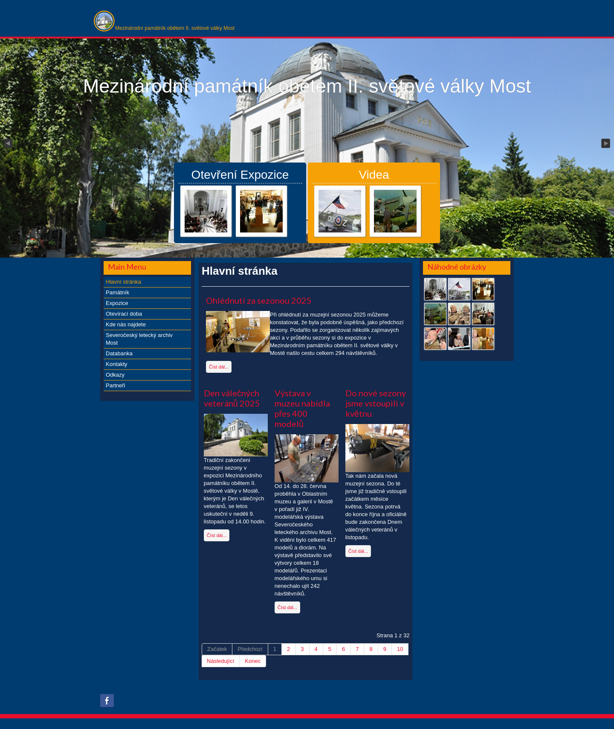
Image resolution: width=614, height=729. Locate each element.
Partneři (115, 385)
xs (227, 725)
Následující (220, 661)
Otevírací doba (124, 314)
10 (400, 649)
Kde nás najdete (126, 324)
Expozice (117, 303)
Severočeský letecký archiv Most (139, 339)
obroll (251, 725)
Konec (253, 661)
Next (606, 144)
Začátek (217, 649)
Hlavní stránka (123, 282)
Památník (117, 292)
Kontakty (116, 364)
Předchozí (250, 649)
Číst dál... (219, 366)
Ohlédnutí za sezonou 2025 (259, 300)
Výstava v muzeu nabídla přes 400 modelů (302, 408)
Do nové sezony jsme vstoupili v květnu (375, 403)
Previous (8, 144)
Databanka (119, 353)
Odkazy (115, 375)
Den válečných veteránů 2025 (232, 398)
